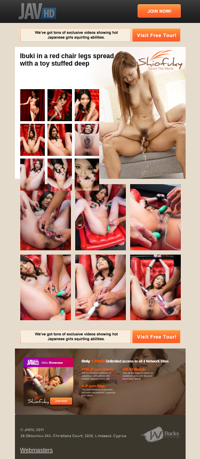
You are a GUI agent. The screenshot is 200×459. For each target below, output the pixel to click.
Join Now (159, 11)
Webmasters (36, 450)
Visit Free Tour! (156, 35)
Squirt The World (160, 61)
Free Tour (61, 401)
